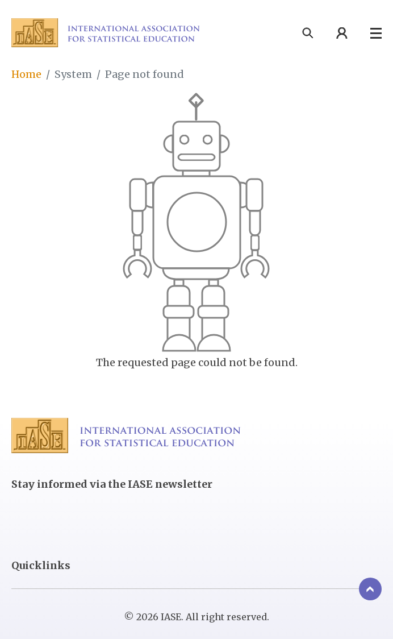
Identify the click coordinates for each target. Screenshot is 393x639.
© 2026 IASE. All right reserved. (196, 617)
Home (26, 74)
